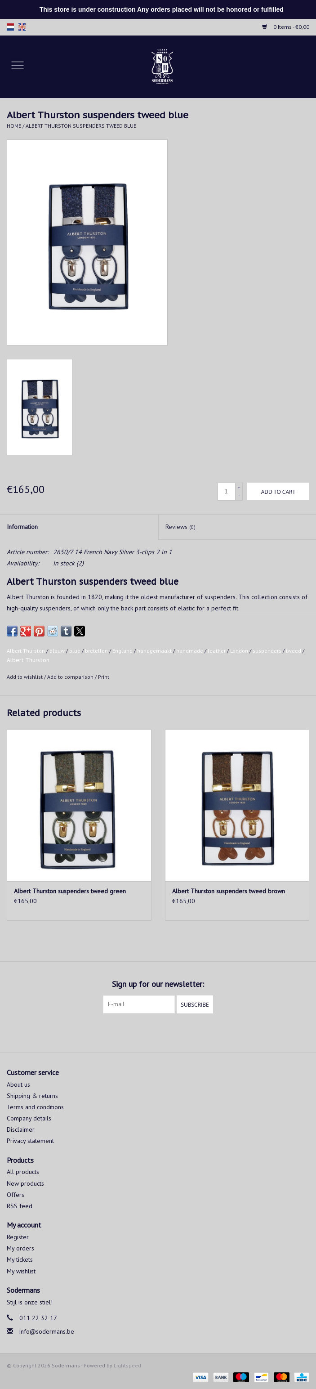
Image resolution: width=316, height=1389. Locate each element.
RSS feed (19, 1206)
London (239, 650)
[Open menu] (17, 65)
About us (18, 1084)
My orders (20, 1248)
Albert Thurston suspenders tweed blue (81, 125)
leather (217, 650)
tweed (293, 650)
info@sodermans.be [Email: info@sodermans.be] (46, 1331)
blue (74, 650)
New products (25, 1183)
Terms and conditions (35, 1107)
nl (10, 27)
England (122, 650)
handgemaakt (154, 650)
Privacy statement (30, 1141)
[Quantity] (227, 492)
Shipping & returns (32, 1096)
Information (22, 527)
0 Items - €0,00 (285, 26)
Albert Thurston (26, 650)
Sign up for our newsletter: (158, 984)
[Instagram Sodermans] (166, 1032)
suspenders (267, 650)
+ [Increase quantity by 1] (238, 487)
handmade (189, 650)
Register (18, 1237)
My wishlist (21, 1271)
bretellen (96, 650)
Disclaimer (21, 1129)
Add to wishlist (25, 676)
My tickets (20, 1259)
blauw (57, 650)
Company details (29, 1118)
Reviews (180, 527)
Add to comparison (71, 676)
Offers (15, 1195)
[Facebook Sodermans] (150, 1032)
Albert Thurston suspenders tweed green (70, 891)
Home (14, 125)
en (22, 27)
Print (103, 676)
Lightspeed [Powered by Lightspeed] (127, 1365)
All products (23, 1172)
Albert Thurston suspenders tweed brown (228, 891)
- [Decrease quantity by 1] (239, 495)
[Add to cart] (278, 491)
